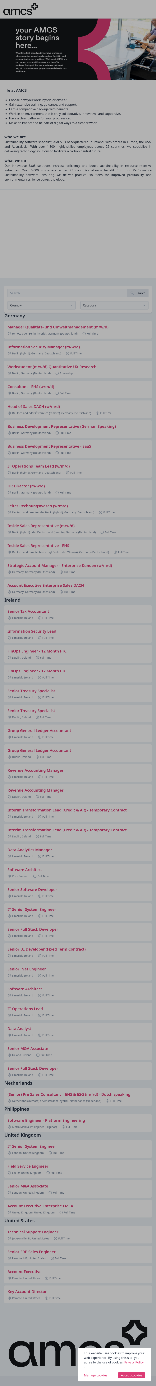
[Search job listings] (67, 293)
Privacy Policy (134, 1362)
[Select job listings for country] (41, 305)
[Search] (138, 293)
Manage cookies (95, 1375)
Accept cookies (131, 1375)
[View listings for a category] (114, 305)
